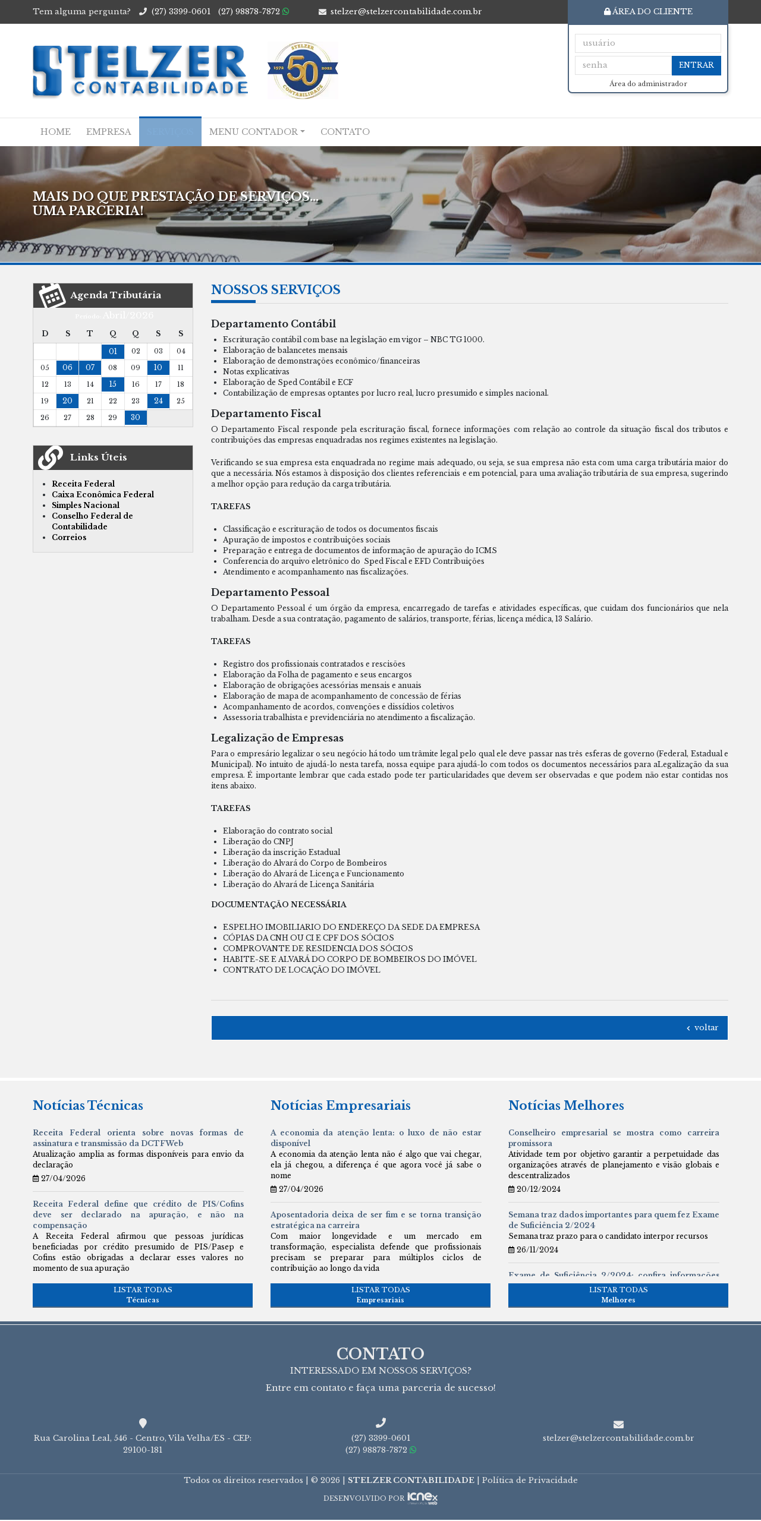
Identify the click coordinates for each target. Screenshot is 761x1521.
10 (158, 367)
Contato (345, 132)
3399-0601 (181, 12)
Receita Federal (83, 483)
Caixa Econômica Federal (103, 494)
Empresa (108, 132)
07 (90, 367)
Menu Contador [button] (253, 132)
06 (67, 367)
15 (113, 384)
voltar (702, 1028)
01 (113, 351)
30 (135, 417)
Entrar (696, 65)
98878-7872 (253, 12)
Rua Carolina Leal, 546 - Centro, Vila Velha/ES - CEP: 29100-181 (142, 1445)
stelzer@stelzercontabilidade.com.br (406, 12)
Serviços (170, 132)
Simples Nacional (86, 505)
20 (67, 400)
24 (158, 400)
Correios (69, 537)
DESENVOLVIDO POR (363, 1499)
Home (55, 132)
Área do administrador (648, 84)
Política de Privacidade (530, 1481)
